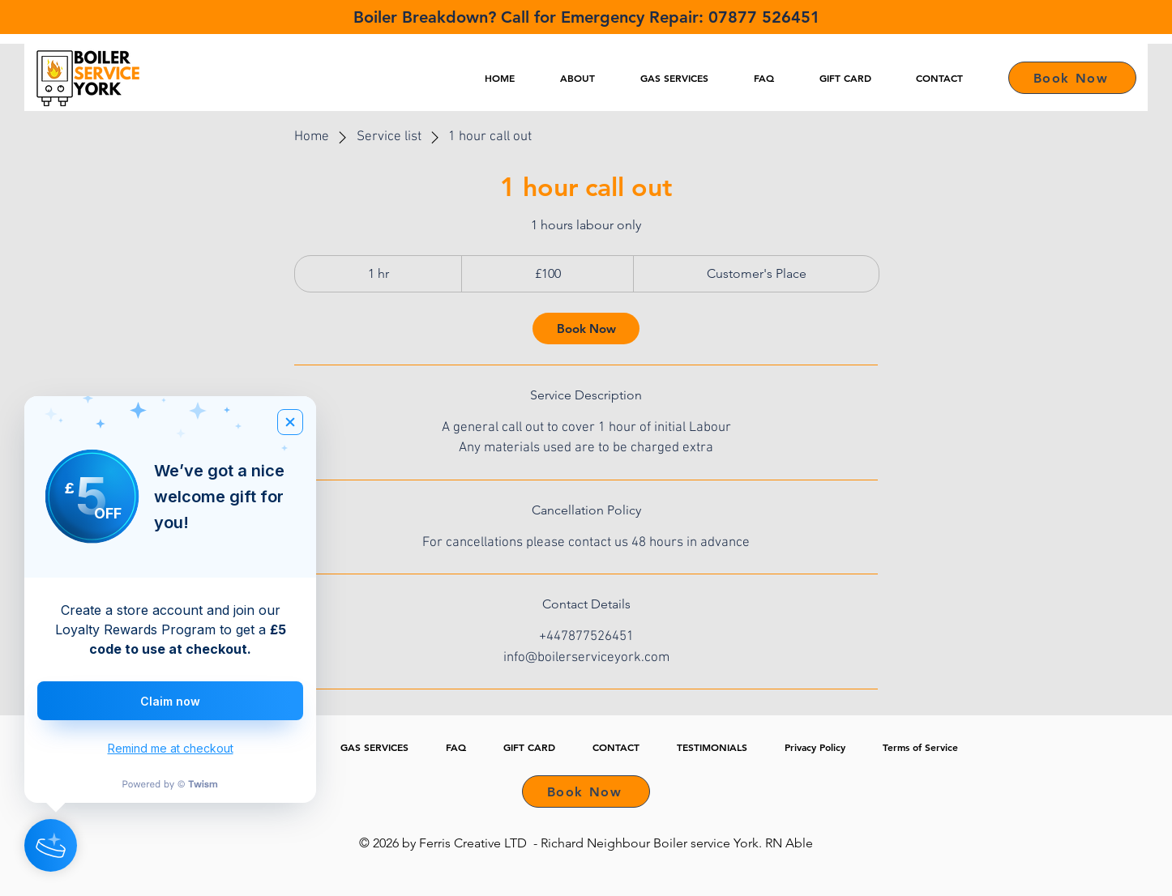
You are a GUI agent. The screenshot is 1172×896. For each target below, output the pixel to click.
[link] (586, 328)
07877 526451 (764, 17)
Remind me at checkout (170, 748)
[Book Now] (1072, 78)
